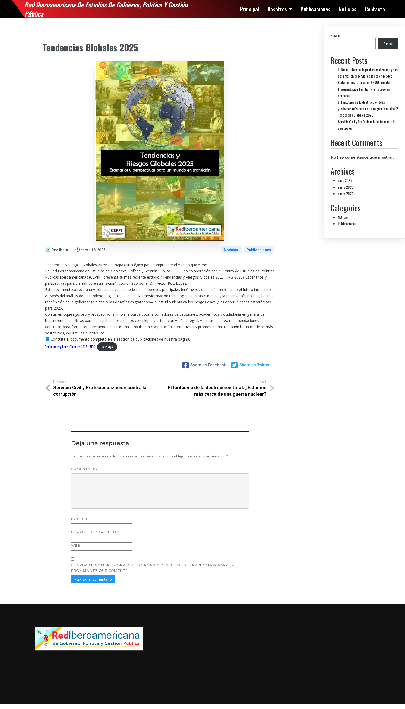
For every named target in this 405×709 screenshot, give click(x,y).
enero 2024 (345, 193)
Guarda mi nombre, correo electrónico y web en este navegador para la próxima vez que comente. (153, 568)
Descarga (107, 347)
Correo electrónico (95, 532)
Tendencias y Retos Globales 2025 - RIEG (70, 347)
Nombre (81, 519)
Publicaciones (259, 250)
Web (75, 545)
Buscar (335, 35)
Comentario (85, 469)
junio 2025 (345, 180)
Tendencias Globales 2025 (355, 115)
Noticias (231, 250)
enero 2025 (345, 187)
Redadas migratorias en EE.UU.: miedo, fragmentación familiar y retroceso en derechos (364, 89)
